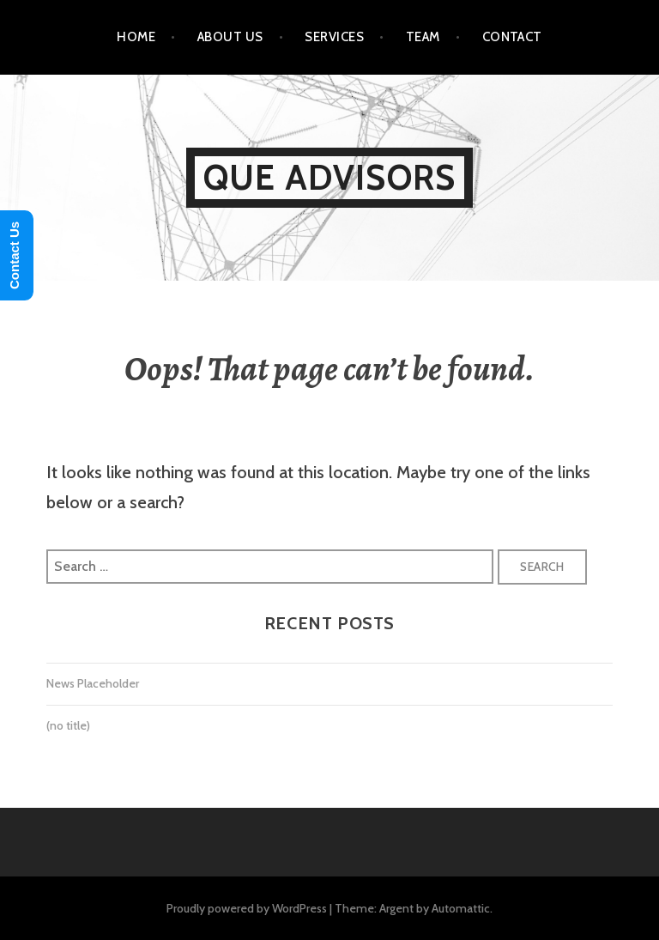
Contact (512, 37)
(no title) (68, 725)
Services (334, 37)
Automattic (461, 908)
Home (136, 37)
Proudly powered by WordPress (246, 908)
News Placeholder (92, 683)
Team (423, 37)
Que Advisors (329, 177)
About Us (230, 37)
